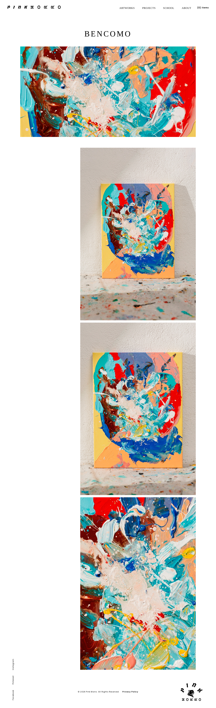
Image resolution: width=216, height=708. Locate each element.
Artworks (127, 8)
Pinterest (13, 680)
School (168, 8)
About (186, 8)
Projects (149, 8)
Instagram (13, 664)
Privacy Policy (130, 691)
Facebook (13, 695)
